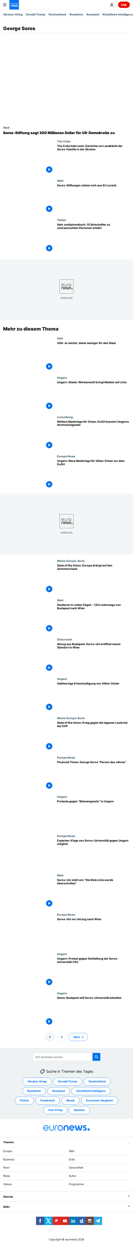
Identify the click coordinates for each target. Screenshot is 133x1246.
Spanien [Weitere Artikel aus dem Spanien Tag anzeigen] (79, 1110)
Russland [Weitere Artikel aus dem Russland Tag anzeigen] (58, 1091)
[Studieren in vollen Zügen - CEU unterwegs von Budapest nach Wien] (93, 618)
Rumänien (76, 14)
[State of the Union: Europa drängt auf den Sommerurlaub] (93, 579)
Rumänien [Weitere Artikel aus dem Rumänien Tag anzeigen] (34, 1091)
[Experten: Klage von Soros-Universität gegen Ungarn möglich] (93, 854)
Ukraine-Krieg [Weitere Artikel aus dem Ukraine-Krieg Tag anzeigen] (37, 1081)
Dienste (8, 1196)
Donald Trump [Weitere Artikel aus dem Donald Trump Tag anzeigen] (67, 1081)
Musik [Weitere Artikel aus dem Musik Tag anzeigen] (70, 1100)
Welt (6, 127)
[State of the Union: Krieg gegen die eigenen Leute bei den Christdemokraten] (93, 736)
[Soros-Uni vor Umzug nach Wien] (93, 932)
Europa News (66, 456)
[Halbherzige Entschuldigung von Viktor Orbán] (93, 696)
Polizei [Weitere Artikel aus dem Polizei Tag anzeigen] (24, 1100)
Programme (76, 1184)
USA (60, 338)
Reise (6, 1175)
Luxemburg (65, 416)
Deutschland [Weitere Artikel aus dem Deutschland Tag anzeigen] (97, 1081)
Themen (8, 1142)
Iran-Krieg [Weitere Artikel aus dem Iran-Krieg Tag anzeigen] (55, 1110)
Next (6, 1167)
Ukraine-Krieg (13, 14)
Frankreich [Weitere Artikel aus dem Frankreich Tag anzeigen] (47, 1100)
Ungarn (62, 377)
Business (8, 1159)
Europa (7, 1151)
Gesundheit (76, 1167)
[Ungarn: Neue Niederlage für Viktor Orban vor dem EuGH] (93, 474)
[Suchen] (66, 1057)
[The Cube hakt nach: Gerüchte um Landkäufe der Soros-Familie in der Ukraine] (93, 159)
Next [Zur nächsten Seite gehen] (77, 1037)
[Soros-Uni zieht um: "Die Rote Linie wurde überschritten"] (93, 893)
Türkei (61, 219)
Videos (7, 1184)
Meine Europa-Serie (71, 560)
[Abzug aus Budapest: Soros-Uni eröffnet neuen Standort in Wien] (93, 657)
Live (124, 4)
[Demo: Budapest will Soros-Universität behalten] (93, 1011)
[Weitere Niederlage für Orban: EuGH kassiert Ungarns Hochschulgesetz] (93, 435)
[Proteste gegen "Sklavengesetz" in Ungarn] (93, 814)
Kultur (72, 1175)
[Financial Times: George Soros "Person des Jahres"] (93, 775)
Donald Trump (35, 14)
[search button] (96, 1057)
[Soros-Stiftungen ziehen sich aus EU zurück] (93, 199)
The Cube (64, 141)
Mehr (6, 1206)
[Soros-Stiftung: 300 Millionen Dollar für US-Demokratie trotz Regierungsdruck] (66, 133)
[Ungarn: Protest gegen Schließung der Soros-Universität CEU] (93, 972)
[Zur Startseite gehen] (14, 5)
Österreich (64, 639)
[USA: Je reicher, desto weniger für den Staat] (93, 356)
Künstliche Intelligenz (118, 14)
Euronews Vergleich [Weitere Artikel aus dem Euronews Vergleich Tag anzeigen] (99, 1100)
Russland (93, 14)
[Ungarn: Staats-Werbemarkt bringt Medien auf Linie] (93, 395)
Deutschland (57, 14)
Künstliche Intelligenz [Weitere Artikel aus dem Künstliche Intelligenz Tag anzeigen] (91, 1091)
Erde (72, 1159)
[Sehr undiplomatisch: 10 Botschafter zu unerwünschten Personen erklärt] (93, 238)
